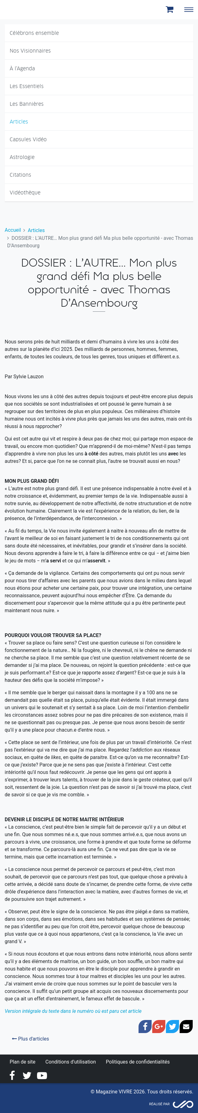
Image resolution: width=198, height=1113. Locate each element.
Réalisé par (159, 1104)
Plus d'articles (30, 1039)
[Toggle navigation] (189, 10)
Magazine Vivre (27, 9)
